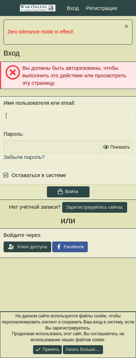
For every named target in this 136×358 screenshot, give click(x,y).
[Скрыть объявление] (126, 27)
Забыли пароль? (24, 157)
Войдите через (22, 235)
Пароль (13, 134)
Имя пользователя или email (39, 103)
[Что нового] (128, 8)
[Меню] (9, 8)
